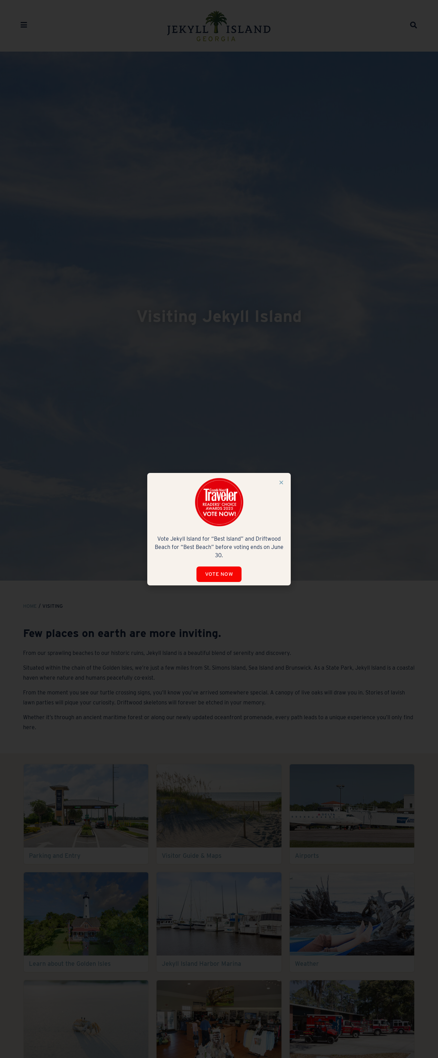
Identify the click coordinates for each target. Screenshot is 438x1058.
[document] (219, 529)
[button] (281, 482)
